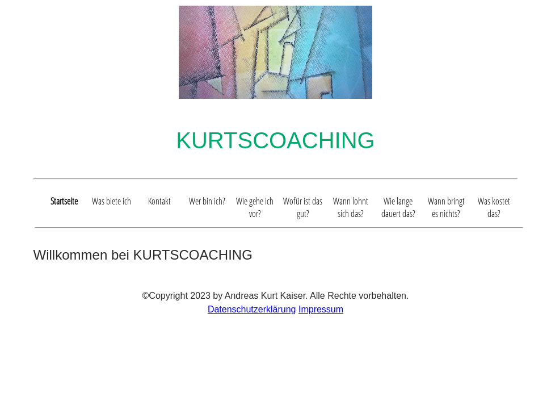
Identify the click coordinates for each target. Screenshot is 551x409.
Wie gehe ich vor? (255, 207)
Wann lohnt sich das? (350, 207)
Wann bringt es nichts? (446, 207)
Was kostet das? (494, 207)
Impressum (320, 309)
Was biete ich (111, 201)
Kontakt (159, 201)
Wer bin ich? (207, 201)
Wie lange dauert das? (398, 207)
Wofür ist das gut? (302, 207)
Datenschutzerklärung (252, 309)
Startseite (64, 201)
